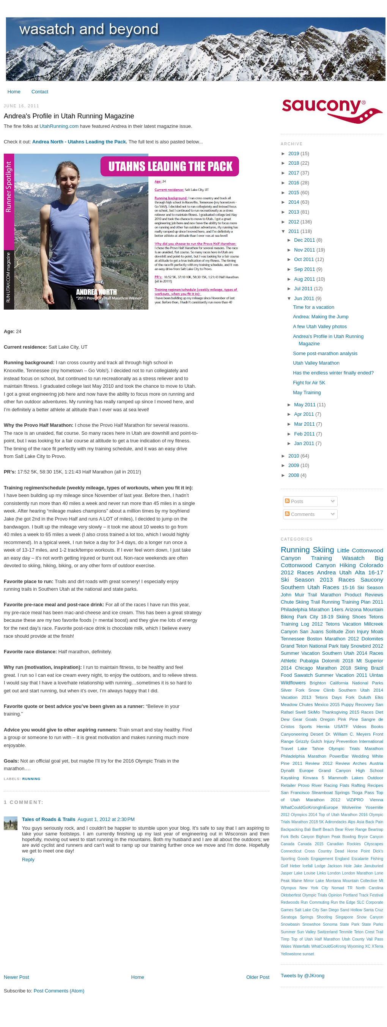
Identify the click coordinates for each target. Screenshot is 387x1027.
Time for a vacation (313, 307)
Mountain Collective (360, 881)
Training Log (295, 624)
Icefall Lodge (314, 866)
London (333, 873)
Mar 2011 (305, 424)
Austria (376, 763)
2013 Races (337, 579)
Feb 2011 (305, 434)
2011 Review (306, 763)
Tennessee (292, 639)
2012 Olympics (294, 815)
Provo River (310, 785)
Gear (297, 719)
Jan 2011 (305, 443)
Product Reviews (364, 595)
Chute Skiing (295, 602)
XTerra (377, 946)
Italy (344, 646)
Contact (39, 91)
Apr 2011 (304, 414)
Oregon (327, 719)
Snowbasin (290, 924)
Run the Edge (343, 902)
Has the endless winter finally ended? (333, 373)
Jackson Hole (339, 866)
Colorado (371, 565)
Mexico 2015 (327, 704)
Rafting (358, 785)
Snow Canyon (370, 917)
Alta (360, 572)
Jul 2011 (304, 288)
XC (367, 946)
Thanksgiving (335, 712)
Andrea (326, 572)
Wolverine (351, 807)
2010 (294, 456)
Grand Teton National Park (309, 646)
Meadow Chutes (297, 704)
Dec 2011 (305, 240)
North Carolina (369, 888)
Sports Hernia (314, 726)
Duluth (364, 697)
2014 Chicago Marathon (309, 668)
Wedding (360, 756)
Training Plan (355, 602)
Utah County (353, 939)
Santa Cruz (373, 910)
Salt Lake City (307, 910)
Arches (360, 763)
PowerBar (339, 756)
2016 (294, 183)
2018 (294, 163)
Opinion (334, 895)
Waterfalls (301, 946)
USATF (341, 726)
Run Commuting (314, 902)
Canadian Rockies (343, 844)
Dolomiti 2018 (337, 661)
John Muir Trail (299, 595)
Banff (316, 829)
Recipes (375, 785)
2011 (294, 231)
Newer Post (16, 977)
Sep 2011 (305, 269)
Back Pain (374, 822)
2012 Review (336, 763)
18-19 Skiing (335, 617)
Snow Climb (321, 690)
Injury (363, 631)
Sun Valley (306, 932)
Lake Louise (305, 873)
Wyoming (356, 946)
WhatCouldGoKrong (328, 946)
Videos (359, 726)
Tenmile (345, 932)
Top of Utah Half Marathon (315, 939)
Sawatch (303, 675)
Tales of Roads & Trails (49, 819)
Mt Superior (369, 661)
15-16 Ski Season (362, 587)
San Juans (312, 631)
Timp (285, 939)
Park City (307, 617)
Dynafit (287, 770)
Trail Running (325, 602)
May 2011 (305, 404)
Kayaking (290, 777)
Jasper (287, 873)
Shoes (359, 617)
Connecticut (291, 851)
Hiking (348, 565)
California (339, 683)
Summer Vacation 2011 (341, 675)
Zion (350, 631)
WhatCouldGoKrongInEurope (309, 807)
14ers (337, 609)
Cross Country (318, 851)
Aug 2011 (305, 279)
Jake (358, 866)
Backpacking (292, 829)
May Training (307, 392)
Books (377, 726)
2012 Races (297, 572)
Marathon (331, 595)
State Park (349, 924)
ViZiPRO (354, 799)
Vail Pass (375, 939)
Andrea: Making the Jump (321, 316)
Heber (295, 866)
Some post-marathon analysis (325, 353)
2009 (294, 465)
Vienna (376, 799)
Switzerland (327, 932)
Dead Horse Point (352, 851)
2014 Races (369, 653)
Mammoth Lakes (345, 777)
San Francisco (295, 792)
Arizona (353, 609)
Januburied (373, 866)
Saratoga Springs (297, 917)
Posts (294, 501)
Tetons (376, 617)
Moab (377, 631)
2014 (294, 202)
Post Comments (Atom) (59, 991)
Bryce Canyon (370, 837)
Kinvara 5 (313, 777)
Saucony (371, 579)
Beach (328, 829)
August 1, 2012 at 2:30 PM (106, 819)
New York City (313, 888)
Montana (333, 881)
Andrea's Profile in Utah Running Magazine (69, 116)
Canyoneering (294, 734)
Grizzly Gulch (309, 741)
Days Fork (343, 697)
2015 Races (361, 712)
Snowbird (361, 646)
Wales (286, 946)
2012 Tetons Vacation (336, 624)
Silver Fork (292, 690)
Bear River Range (351, 829)
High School (369, 770)
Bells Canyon (303, 837)
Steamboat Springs (330, 792)
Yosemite (374, 807)
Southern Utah (300, 587)
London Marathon (357, 873)
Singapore (344, 917)
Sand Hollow (351, 910)
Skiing (323, 549)
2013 (294, 212)
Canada (287, 844)
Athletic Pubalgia (300, 661)
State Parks (372, 924)
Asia (360, 822)
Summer (288, 932)
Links (321, 873)
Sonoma (330, 924)
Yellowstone (291, 954)
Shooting (324, 917)
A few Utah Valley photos (320, 326)
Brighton (318, 683)
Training (321, 558)
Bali (307, 829)
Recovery (364, 704)
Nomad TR (342, 888)
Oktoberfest (291, 895)
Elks (379, 697)
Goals (311, 719)
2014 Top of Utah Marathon (332, 815)
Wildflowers (293, 683)
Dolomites (372, 639)
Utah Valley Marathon (316, 363)
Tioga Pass (363, 792)
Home (14, 91)
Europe (306, 770)
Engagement (322, 859)
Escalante (359, 859)
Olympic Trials (314, 895)
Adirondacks (336, 822)
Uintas (376, 675)
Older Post (257, 977)
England (342, 859)
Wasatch (353, 558)
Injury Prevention (340, 741)
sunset (308, 954)
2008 (294, 475)
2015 (294, 192)
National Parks (367, 683)
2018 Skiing (354, 668)
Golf (284, 866)
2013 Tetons (314, 697)
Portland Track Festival (363, 895)
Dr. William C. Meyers (348, 734)
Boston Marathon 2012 (333, 639)
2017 (294, 173)
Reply (28, 859)
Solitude (334, 631)
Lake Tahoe (310, 748)
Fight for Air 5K (309, 382)
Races (330, 587)
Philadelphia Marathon (303, 756)
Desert (316, 734)
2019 (294, 153)
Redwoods (290, 902)
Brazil (377, 668)
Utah (345, 572)
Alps (352, 822)
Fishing (377, 859)
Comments (300, 514)
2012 (294, 222)
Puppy (347, 704)
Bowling (349, 837)
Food (286, 675)
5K (321, 822)
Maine (296, 881)
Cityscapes (373, 844)
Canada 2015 (311, 844)
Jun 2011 (305, 298)
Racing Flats (336, 785)
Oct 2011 (304, 259)
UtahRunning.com (59, 126)
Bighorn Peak (328, 837)
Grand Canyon (335, 770)
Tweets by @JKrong (302, 975)
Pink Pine (348, 719)
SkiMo (314, 712)
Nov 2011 (305, 250)
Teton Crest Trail (368, 932)
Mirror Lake (314, 881)
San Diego (329, 910)
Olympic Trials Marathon (356, 748)
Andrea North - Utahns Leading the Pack (79, 142)
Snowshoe (311, 924)
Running (31, 779)
